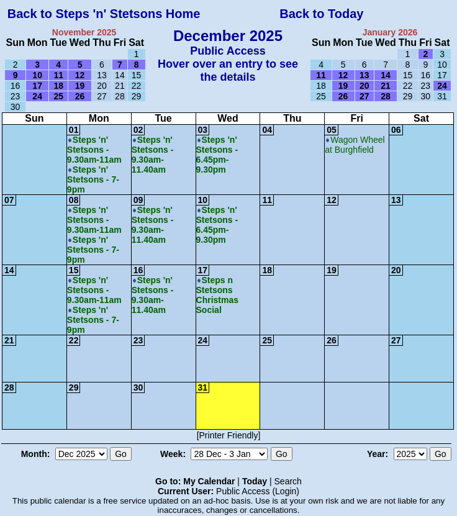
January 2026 (390, 32)
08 (74, 200)
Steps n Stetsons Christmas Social (217, 295)
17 (203, 270)
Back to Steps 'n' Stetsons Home (104, 13)
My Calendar (209, 481)
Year (376, 454)
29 (74, 387)
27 (396, 340)
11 (267, 200)
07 (9, 200)
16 (138, 270)
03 (203, 130)
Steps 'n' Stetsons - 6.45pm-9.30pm (217, 154)
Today (254, 481)
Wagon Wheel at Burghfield (354, 145)
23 (138, 340)
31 (203, 387)
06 (396, 130)
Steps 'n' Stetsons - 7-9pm (93, 179)
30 (138, 387)
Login (285, 491)
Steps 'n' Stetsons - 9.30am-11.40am (153, 154)
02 (138, 130)
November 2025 (84, 32)
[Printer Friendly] (229, 435)
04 (267, 130)
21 (9, 340)
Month (34, 454)
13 (396, 200)
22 (74, 340)
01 (74, 130)
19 (332, 270)
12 (332, 200)
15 (74, 270)
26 (332, 340)
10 (203, 200)
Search (288, 481)
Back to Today (321, 13)
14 (9, 270)
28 (9, 387)
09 (138, 200)
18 (267, 270)
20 (396, 270)
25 (267, 340)
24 (203, 340)
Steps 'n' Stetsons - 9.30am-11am (94, 150)
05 (332, 130)
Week (171, 454)
